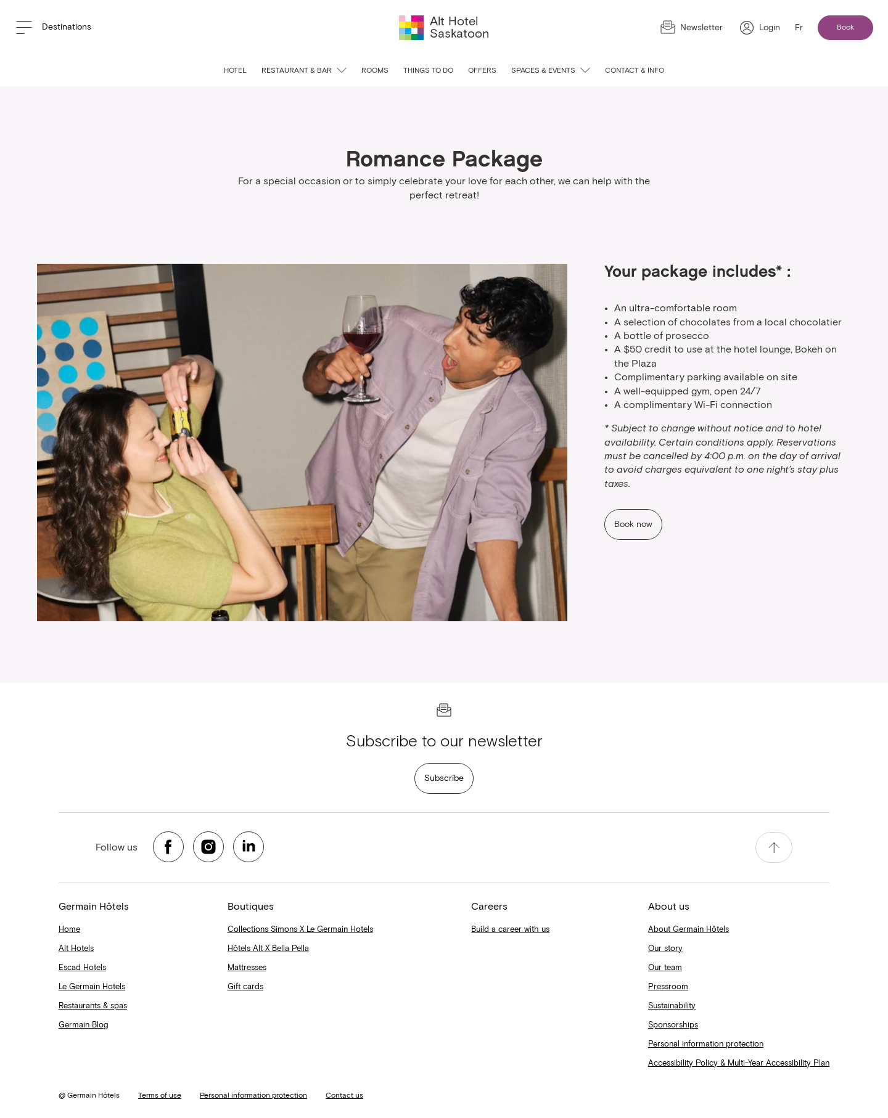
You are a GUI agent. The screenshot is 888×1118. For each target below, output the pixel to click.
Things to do (428, 71)
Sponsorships (673, 1025)
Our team (665, 968)
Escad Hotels (82, 968)
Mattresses (247, 968)
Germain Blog (84, 1025)
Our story (665, 949)
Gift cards (245, 987)
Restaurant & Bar (304, 71)
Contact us (344, 1096)
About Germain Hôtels (688, 930)
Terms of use (159, 1096)
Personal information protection (705, 1044)
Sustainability (672, 1006)
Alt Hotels (76, 949)
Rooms (374, 71)
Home (69, 930)
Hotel (235, 71)
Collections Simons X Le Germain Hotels (300, 930)
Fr (799, 27)
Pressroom (668, 987)
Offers (482, 71)
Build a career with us (510, 930)
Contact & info (634, 71)
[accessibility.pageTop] (773, 847)
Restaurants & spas (93, 1006)
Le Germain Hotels (92, 987)
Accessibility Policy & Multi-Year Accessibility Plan (738, 1063)
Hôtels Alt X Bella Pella (268, 949)
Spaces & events (550, 71)
